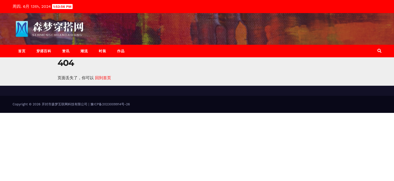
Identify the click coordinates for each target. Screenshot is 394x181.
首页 (21, 51)
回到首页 (103, 77)
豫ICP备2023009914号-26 (110, 104)
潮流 (84, 51)
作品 (120, 51)
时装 (102, 51)
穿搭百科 (43, 51)
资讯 (65, 51)
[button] (379, 51)
